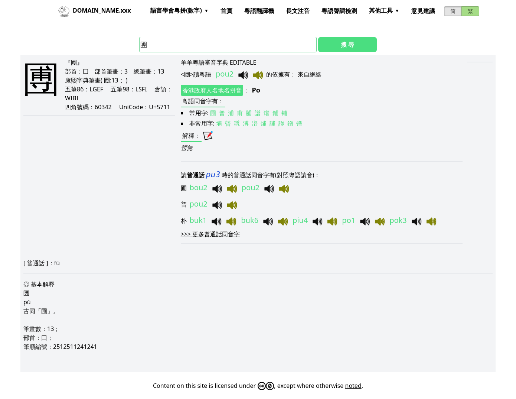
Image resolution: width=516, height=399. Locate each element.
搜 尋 (347, 44)
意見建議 (423, 11)
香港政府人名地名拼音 (212, 90)
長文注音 (298, 11)
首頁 (226, 11)
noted (353, 386)
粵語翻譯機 (259, 11)
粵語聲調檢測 (339, 11)
